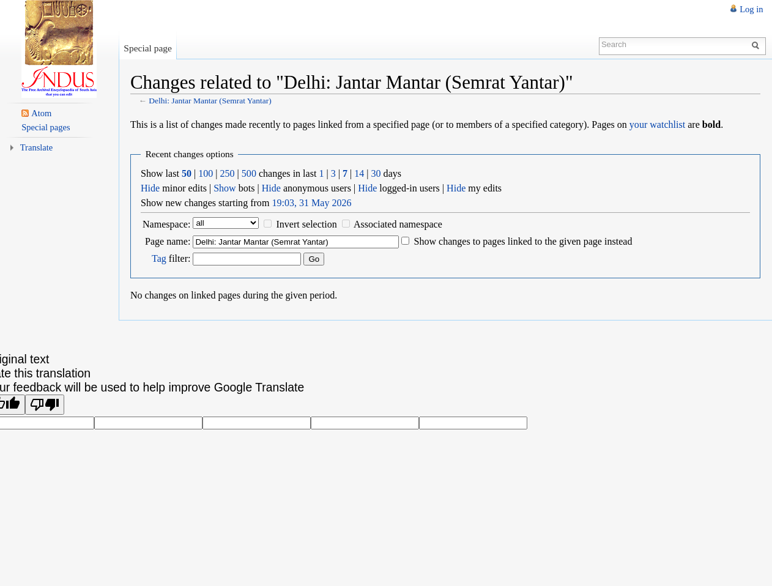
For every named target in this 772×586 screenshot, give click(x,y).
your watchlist (657, 124)
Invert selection (306, 224)
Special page (148, 48)
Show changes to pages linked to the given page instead (523, 241)
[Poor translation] (44, 405)
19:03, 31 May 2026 (311, 203)
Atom (41, 113)
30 (376, 173)
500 (249, 173)
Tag (159, 258)
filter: (171, 258)
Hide (150, 188)
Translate (36, 147)
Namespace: (166, 224)
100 (205, 173)
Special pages (45, 127)
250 (227, 173)
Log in (751, 9)
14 (359, 173)
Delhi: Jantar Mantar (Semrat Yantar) (210, 100)
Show (224, 188)
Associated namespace (398, 224)
